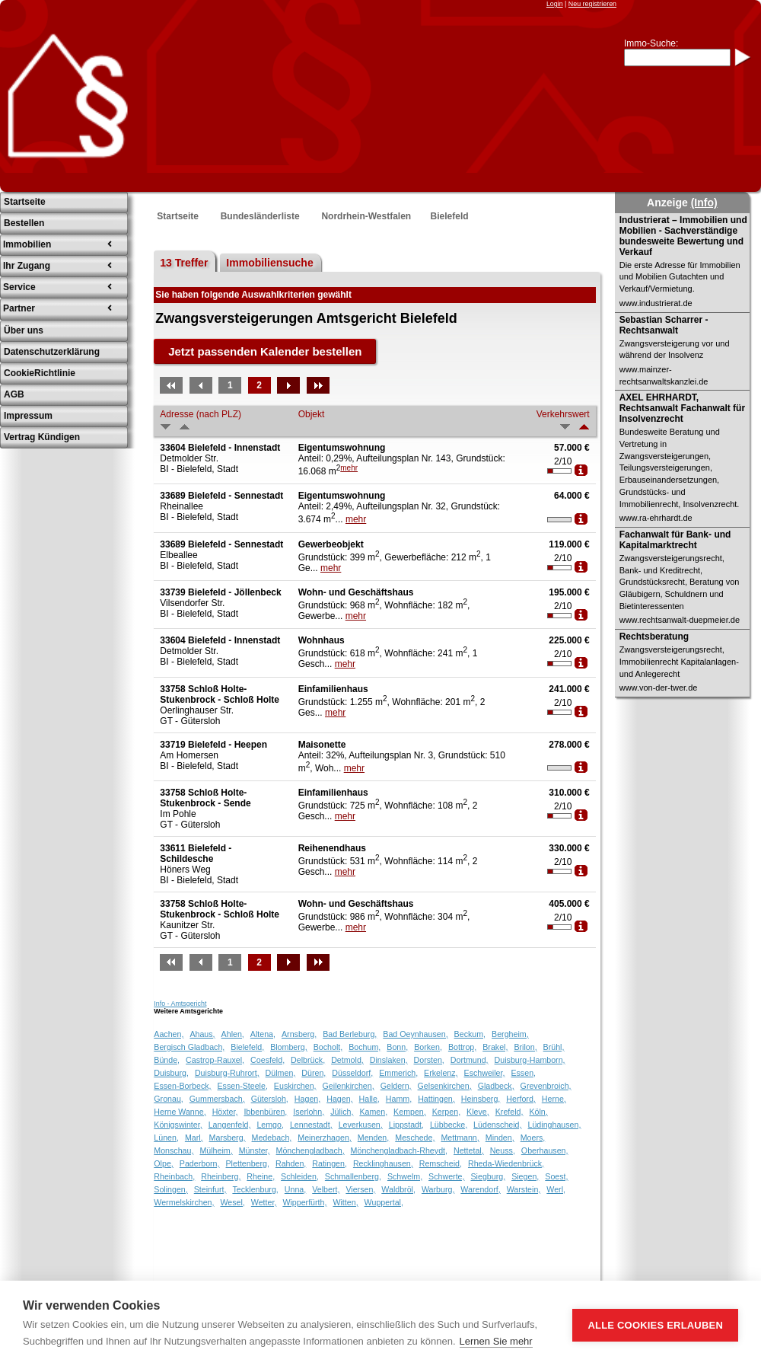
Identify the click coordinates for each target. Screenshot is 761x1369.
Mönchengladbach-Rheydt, (399, 1150)
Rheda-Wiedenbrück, (506, 1163)
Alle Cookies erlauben (655, 1325)
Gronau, (168, 1098)
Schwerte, (446, 1176)
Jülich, (341, 1111)
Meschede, (415, 1137)
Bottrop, (462, 1046)
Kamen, (373, 1111)
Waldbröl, (398, 1189)
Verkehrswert (563, 414)
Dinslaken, (389, 1059)
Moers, (533, 1137)
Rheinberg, (220, 1176)
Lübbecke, (448, 1124)
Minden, (500, 1137)
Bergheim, (510, 1034)
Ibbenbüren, (265, 1111)
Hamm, (399, 1098)
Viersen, (360, 1189)
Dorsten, (429, 1059)
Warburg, (438, 1189)
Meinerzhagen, (325, 1137)
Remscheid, (440, 1163)
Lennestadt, (311, 1124)
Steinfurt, (210, 1189)
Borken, (428, 1046)
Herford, (521, 1098)
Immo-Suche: (651, 43)
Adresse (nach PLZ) (200, 414)
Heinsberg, (481, 1098)
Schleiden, (300, 1176)
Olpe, (163, 1163)
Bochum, (364, 1046)
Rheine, (261, 1176)
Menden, (373, 1137)
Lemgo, (270, 1124)
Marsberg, (227, 1137)
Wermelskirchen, (184, 1202)
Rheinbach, (174, 1176)
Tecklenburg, (255, 1189)
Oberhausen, (544, 1150)
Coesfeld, (267, 1059)
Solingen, (170, 1189)
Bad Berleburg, (350, 1034)
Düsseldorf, (352, 1072)
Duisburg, (171, 1072)
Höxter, (225, 1111)
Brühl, (554, 1046)
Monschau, (173, 1150)
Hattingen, (436, 1098)
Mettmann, (460, 1137)
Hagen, (307, 1098)
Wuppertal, (384, 1202)
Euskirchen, (295, 1085)
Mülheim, (215, 1150)
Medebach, (272, 1137)
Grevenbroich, (546, 1085)
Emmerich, (398, 1072)
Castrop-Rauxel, (215, 1059)
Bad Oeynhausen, (415, 1034)
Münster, (254, 1150)
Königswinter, (178, 1124)
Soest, (556, 1176)
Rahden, (290, 1163)
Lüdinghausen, (554, 1124)
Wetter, (264, 1202)
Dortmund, (470, 1059)
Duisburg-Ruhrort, (227, 1072)
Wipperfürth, (304, 1202)
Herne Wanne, (179, 1111)
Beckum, (470, 1034)
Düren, (313, 1072)
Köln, (538, 1111)
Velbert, (325, 1189)
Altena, (262, 1034)
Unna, (295, 1189)
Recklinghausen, (383, 1163)
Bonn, (397, 1046)
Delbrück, (308, 1059)
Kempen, (409, 1111)
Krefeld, (509, 1111)
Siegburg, (488, 1176)
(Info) (704, 202)
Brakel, (495, 1046)
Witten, (345, 1202)
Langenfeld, (230, 1124)
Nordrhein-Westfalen (366, 216)
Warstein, (524, 1189)
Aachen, (168, 1034)
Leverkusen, (361, 1124)
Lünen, (166, 1137)
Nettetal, (469, 1150)
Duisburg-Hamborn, (530, 1059)
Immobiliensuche (269, 263)
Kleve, (477, 1111)
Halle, (369, 1098)
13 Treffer (184, 263)
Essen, (523, 1072)
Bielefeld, (247, 1046)
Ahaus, (202, 1034)
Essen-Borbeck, (182, 1085)
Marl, (194, 1137)
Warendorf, (480, 1189)
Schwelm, (404, 1176)
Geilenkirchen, (348, 1085)
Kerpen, (446, 1111)
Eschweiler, (484, 1072)
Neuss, (502, 1150)
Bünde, (167, 1059)
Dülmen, (281, 1072)
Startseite (178, 216)
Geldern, (396, 1085)
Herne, (554, 1098)
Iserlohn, (308, 1111)
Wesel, (232, 1202)
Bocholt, (328, 1046)
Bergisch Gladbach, (189, 1046)
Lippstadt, (406, 1124)
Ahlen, (232, 1034)
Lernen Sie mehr (496, 1341)
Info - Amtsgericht (180, 1003)
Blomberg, (288, 1046)
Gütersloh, (269, 1098)
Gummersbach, (217, 1098)
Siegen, (525, 1176)
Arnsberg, (299, 1034)
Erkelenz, (440, 1072)
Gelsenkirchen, (445, 1085)
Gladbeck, (496, 1085)
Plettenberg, (247, 1163)
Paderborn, (200, 1163)
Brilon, (525, 1046)
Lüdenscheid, (497, 1124)
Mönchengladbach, (310, 1150)
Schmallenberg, (353, 1176)
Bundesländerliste (260, 216)
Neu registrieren (592, 4)
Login (554, 4)
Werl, (555, 1189)
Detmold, (347, 1059)
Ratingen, (329, 1163)
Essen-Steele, (243, 1085)
